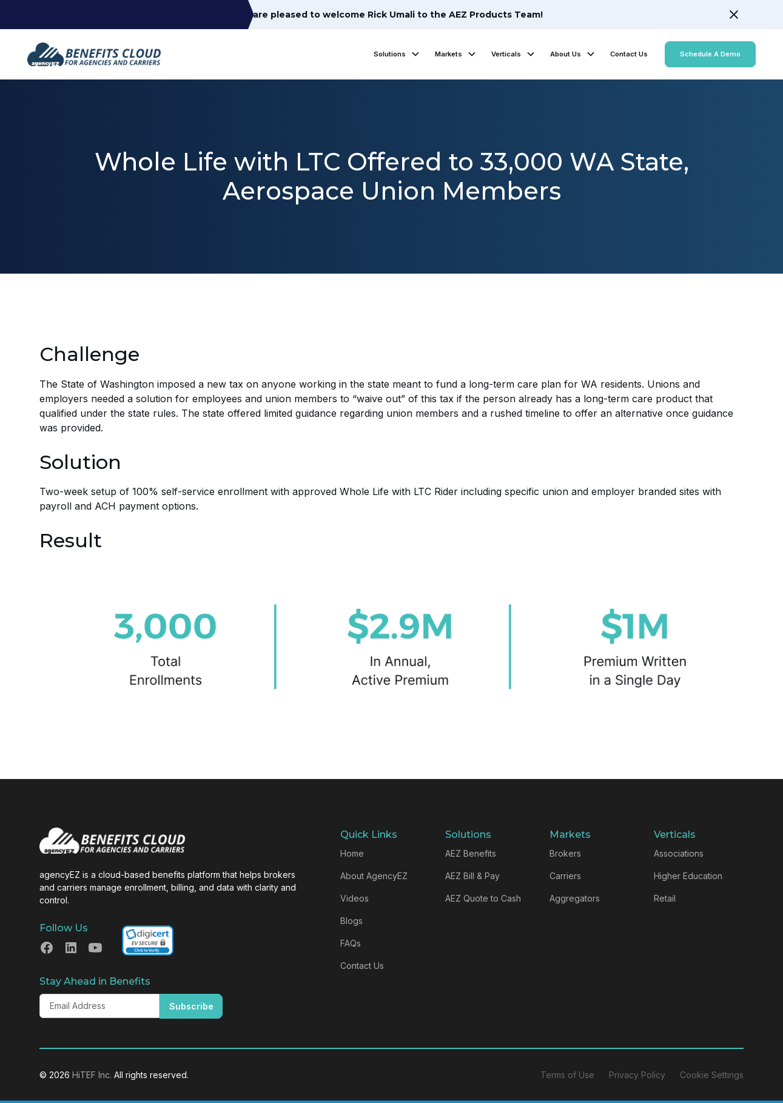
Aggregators (574, 898)
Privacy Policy (637, 1075)
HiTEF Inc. (92, 1075)
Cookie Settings (712, 1075)
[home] (94, 54)
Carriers (565, 876)
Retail (665, 898)
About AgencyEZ (374, 876)
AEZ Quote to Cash (483, 898)
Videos (354, 898)
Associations (679, 853)
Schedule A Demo (710, 54)
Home (352, 853)
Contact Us (629, 54)
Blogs (351, 921)
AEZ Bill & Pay (472, 876)
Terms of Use (567, 1075)
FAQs (350, 943)
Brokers (565, 853)
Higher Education (688, 876)
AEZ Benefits (470, 853)
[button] (397, 54)
